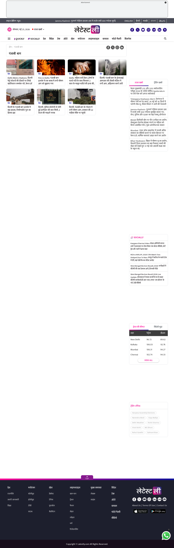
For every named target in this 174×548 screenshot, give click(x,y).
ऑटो (66, 39)
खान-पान (73, 494)
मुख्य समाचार (96, 488)
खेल (72, 39)
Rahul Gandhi (137, 432)
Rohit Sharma (153, 422)
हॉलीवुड (31, 499)
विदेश (51, 39)
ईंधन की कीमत (139, 327)
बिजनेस (128, 39)
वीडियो (114, 518)
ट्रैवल (71, 499)
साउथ (30, 511)
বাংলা (153, 21)
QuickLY (19, 39)
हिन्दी (138, 21)
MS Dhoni (149, 427)
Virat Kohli (136, 427)
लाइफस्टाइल (93, 39)
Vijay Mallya (153, 417)
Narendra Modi (138, 417)
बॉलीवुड (31, 494)
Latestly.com (83, 544)
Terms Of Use (148, 505)
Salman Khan (152, 432)
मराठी (145, 21)
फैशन (72, 505)
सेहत (71, 511)
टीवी (29, 505)
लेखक (93, 494)
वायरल (106, 39)
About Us (136, 505)
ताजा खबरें (38, 29)
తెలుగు (162, 21)
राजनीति (11, 494)
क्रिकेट (51, 494)
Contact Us (162, 505)
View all (148, 360)
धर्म (71, 523)
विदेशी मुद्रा (158, 327)
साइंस (93, 499)
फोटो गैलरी (116, 39)
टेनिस (51, 499)
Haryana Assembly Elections (143, 412)
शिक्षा (9, 505)
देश (44, 39)
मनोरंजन (81, 39)
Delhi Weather (138, 422)
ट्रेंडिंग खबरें (158, 82)
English (129, 21)
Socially (34, 39)
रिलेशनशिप (74, 529)
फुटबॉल (52, 505)
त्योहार (72, 517)
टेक (58, 39)
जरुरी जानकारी (13, 499)
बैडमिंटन (52, 511)
